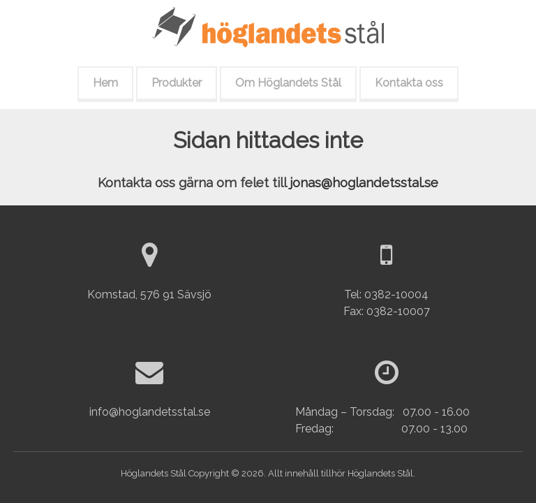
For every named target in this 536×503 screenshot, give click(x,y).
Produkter (176, 82)
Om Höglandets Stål (288, 82)
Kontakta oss (409, 82)
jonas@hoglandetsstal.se (364, 182)
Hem (105, 82)
